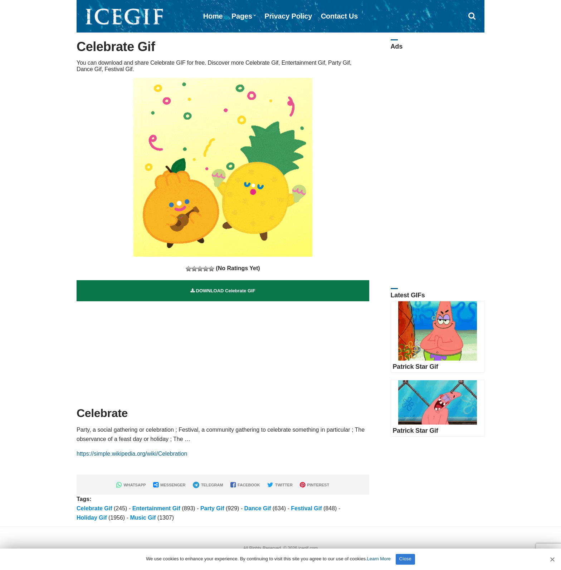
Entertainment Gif (156, 508)
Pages (241, 16)
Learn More (379, 558)
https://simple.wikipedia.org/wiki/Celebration (132, 454)
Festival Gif (306, 508)
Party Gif (212, 508)
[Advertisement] (223, 351)
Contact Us (339, 16)
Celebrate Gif (94, 508)
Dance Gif (257, 508)
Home (213, 16)
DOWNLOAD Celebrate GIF (222, 290)
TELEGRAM (208, 485)
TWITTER (280, 485)
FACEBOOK (245, 485)
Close (405, 558)
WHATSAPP (131, 485)
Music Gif (143, 518)
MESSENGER (169, 485)
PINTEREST (314, 485)
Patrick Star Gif (415, 366)
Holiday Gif (92, 518)
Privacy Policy (288, 16)
